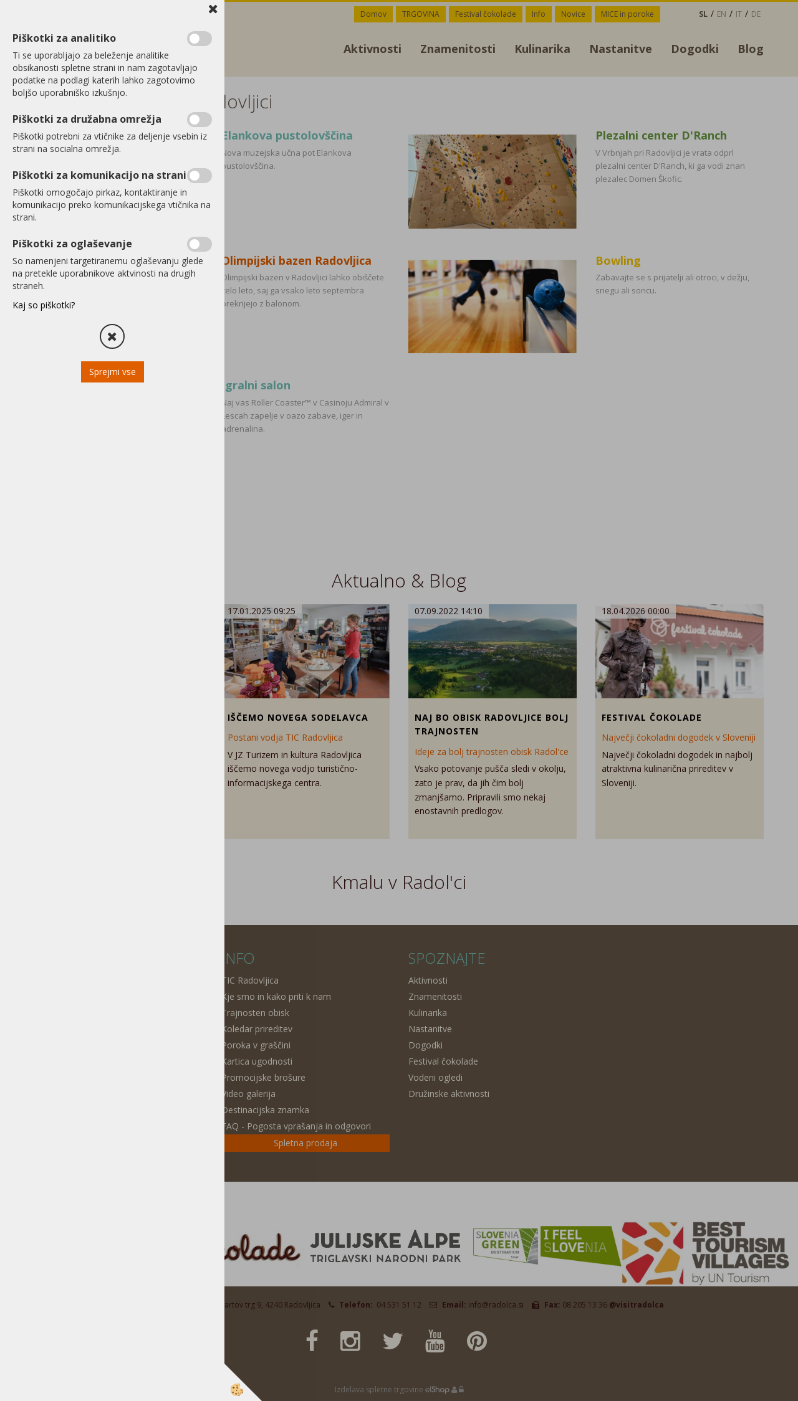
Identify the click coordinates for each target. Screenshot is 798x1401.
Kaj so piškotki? (43, 305)
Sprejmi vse (112, 372)
